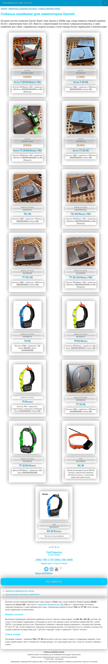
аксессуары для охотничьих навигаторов (22, 594)
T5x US (27, 214)
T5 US (27, 341)
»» (58, 547)
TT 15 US (81, 404)
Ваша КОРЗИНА (43, 573)
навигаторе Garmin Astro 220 (50, 604)
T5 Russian (27, 401)
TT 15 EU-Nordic (27, 465)
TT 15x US (27, 277)
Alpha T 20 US (80, 82)
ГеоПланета (54, 552)
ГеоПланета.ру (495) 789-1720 (55, 3)
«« (50, 547)
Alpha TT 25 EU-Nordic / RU (27, 150)
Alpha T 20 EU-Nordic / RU (27, 82)
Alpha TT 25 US (81, 150)
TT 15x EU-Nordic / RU (80, 277)
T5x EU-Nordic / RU (80, 214)
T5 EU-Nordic (80, 341)
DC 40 (80, 465)
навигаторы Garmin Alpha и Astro (19, 591)
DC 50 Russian (54, 531)
